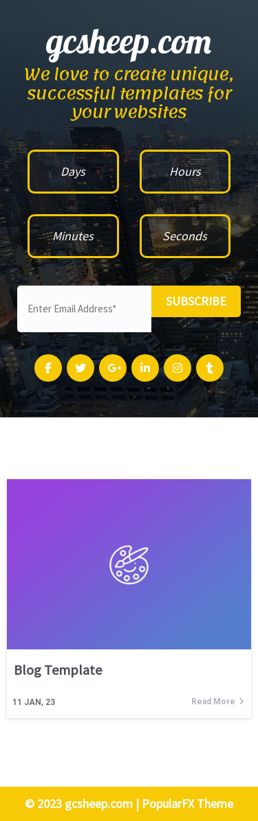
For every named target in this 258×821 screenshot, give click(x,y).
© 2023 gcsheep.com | (83, 803)
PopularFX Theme (187, 803)
